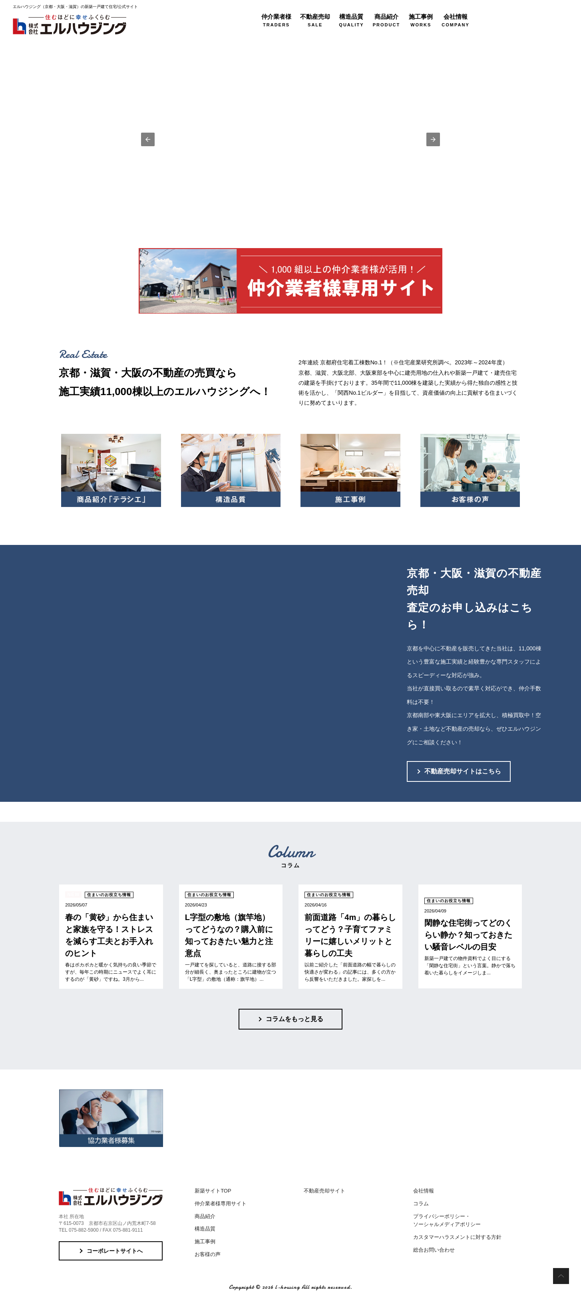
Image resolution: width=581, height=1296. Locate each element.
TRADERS (276, 20)
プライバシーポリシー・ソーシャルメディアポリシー (447, 1220)
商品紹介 (205, 1216)
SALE (315, 20)
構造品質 (205, 1229)
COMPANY (455, 20)
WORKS (421, 20)
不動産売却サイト (324, 1191)
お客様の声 (208, 1254)
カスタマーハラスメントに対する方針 (457, 1237)
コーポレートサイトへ (115, 1251)
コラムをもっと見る (294, 1019)
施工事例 (205, 1241)
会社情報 (423, 1191)
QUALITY (351, 20)
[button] (148, 139)
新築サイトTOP (213, 1191)
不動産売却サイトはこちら (462, 771)
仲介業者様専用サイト (221, 1204)
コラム (421, 1204)
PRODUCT (386, 20)
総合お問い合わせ (434, 1250)
